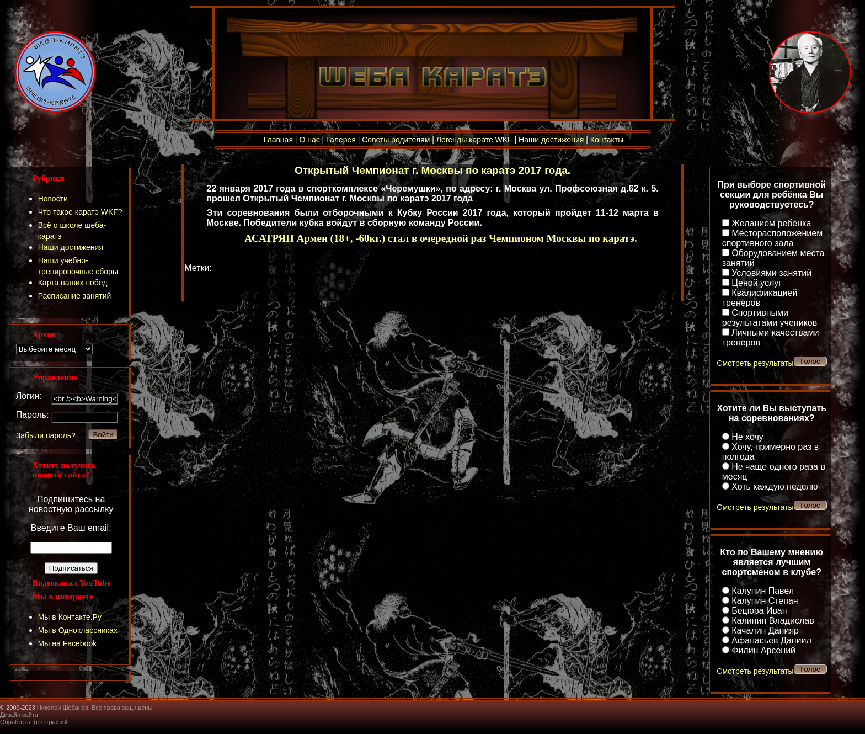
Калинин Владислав (772, 620)
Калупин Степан (764, 600)
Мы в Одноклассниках (78, 630)
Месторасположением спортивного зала (772, 238)
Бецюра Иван (759, 610)
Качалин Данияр (765, 630)
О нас (309, 139)
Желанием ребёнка (771, 223)
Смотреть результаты (755, 363)
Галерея (341, 139)
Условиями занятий (771, 273)
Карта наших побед (73, 282)
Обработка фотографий (33, 722)
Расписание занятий (74, 295)
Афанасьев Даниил (771, 640)
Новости (53, 198)
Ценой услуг (756, 283)
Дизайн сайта (19, 714)
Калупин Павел (762, 590)
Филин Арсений (763, 650)
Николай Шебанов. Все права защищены (95, 707)
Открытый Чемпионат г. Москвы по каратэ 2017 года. (432, 170)
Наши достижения (551, 139)
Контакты (606, 139)
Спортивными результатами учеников (769, 317)
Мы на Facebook (67, 643)
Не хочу (747, 437)
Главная (278, 139)
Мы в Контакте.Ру (70, 617)
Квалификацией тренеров (760, 297)
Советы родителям (396, 139)
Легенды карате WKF (474, 139)
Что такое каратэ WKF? (80, 212)
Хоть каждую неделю (774, 486)
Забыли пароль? (46, 435)
